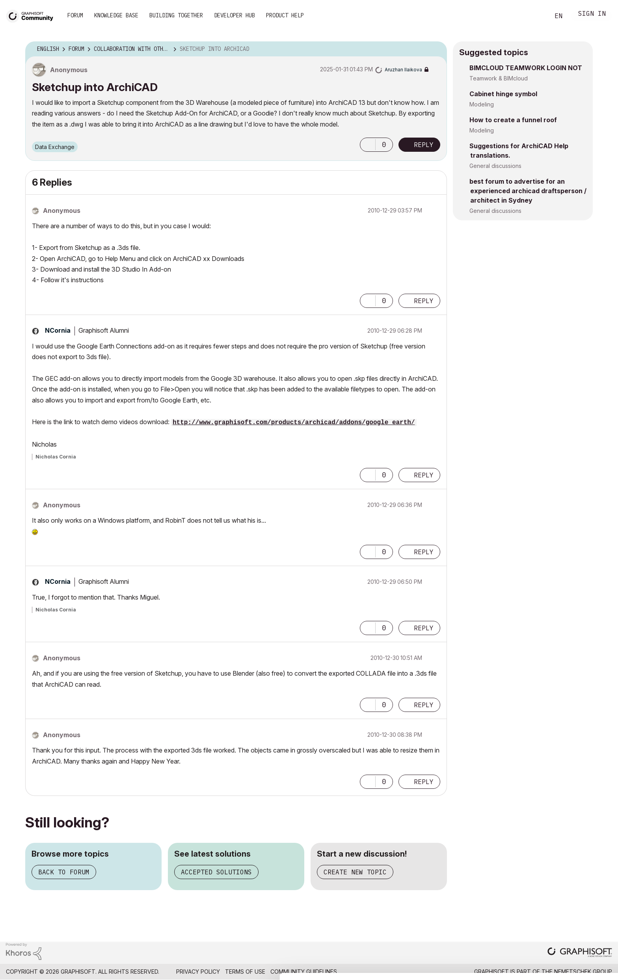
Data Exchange (54, 146)
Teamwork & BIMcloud (498, 78)
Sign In (592, 14)
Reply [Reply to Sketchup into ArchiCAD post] (424, 145)
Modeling (481, 104)
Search (534, 16)
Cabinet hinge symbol (503, 94)
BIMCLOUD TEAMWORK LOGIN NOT (525, 68)
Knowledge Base (116, 15)
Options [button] (436, 49)
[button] (367, 144)
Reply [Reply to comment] (424, 301)
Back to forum (63, 872)
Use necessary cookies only (572, 961)
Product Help (285, 15)
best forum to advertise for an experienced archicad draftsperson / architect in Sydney (527, 190)
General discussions (495, 165)
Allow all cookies (572, 918)
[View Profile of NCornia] (58, 330)
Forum (75, 15)
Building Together (176, 15)
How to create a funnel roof (513, 120)
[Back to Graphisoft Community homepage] (32, 15)
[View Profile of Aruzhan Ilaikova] (403, 70)
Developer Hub (234, 15)
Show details (312, 970)
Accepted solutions (216, 872)
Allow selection (572, 937)
